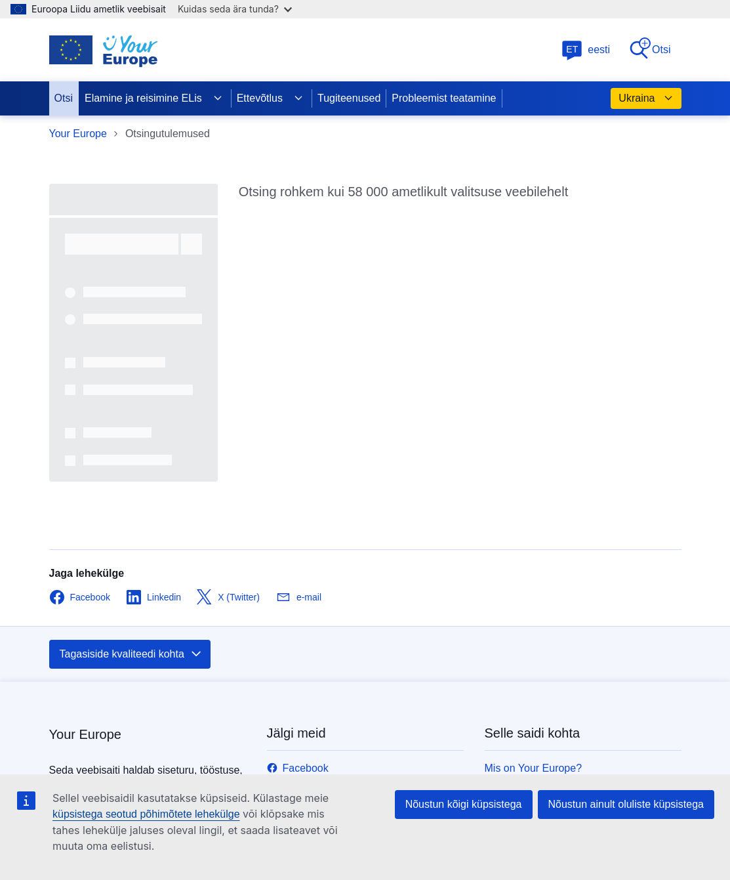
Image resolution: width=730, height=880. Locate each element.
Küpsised (506, 743)
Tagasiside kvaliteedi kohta (131, 375)
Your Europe (78, 133)
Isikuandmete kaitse (531, 703)
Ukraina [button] (645, 98)
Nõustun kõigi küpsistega (463, 804)
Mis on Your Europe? (533, 489)
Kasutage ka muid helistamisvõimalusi (355, 703)
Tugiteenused (348, 98)
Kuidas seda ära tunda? (235, 8)
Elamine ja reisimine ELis (154, 98)
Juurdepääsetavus (528, 762)
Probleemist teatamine (444, 98)
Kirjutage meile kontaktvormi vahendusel (361, 723)
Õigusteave (511, 723)
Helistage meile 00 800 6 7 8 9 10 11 (352, 684)
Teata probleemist (526, 548)
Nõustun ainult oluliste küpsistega (626, 804)
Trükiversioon (516, 528)
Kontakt (502, 508)
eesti (585, 49)
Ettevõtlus (270, 98)
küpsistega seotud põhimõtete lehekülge (146, 814)
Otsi (649, 48)
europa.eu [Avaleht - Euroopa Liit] (72, 706)
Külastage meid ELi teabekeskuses (348, 743)
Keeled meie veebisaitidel (544, 684)
